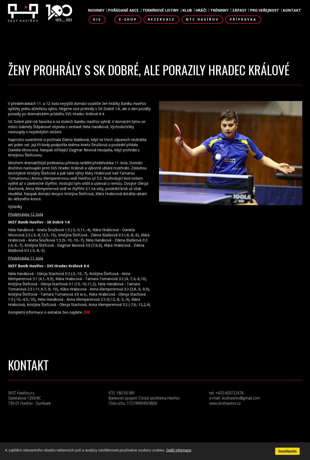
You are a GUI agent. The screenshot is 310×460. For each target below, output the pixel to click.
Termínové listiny (160, 10)
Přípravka (243, 19)
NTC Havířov (202, 19)
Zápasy (239, 10)
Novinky (96, 10)
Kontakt (292, 10)
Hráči (201, 10)
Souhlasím (287, 451)
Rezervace (161, 19)
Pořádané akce (123, 10)
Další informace (178, 450)
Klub (187, 10)
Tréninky (219, 10)
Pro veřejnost (264, 10)
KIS (97, 19)
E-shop (128, 19)
